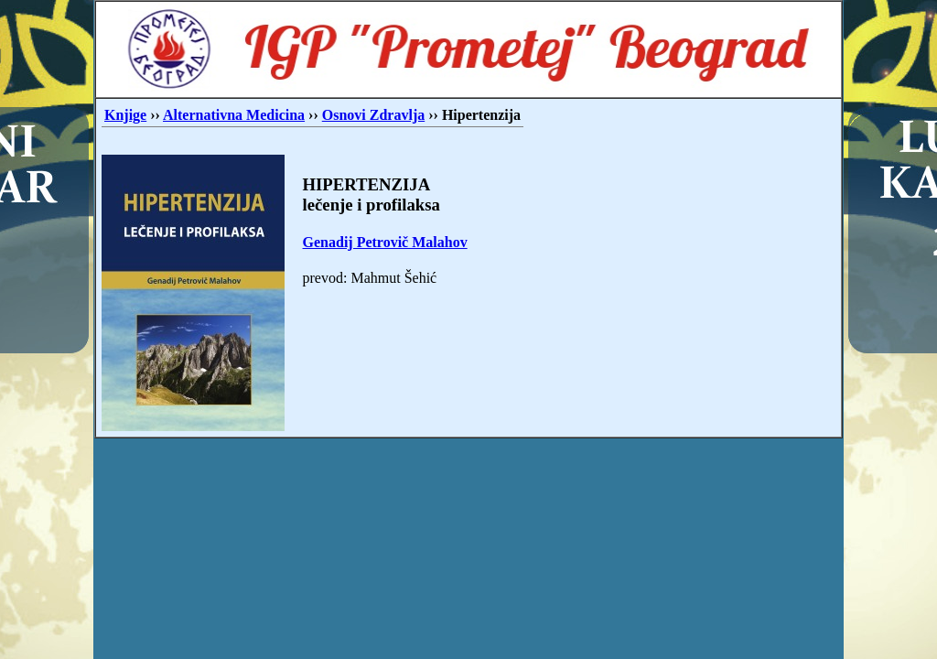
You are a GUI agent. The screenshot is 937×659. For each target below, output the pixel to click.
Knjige (125, 115)
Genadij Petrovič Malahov (385, 242)
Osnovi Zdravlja (373, 115)
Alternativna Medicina (234, 115)
